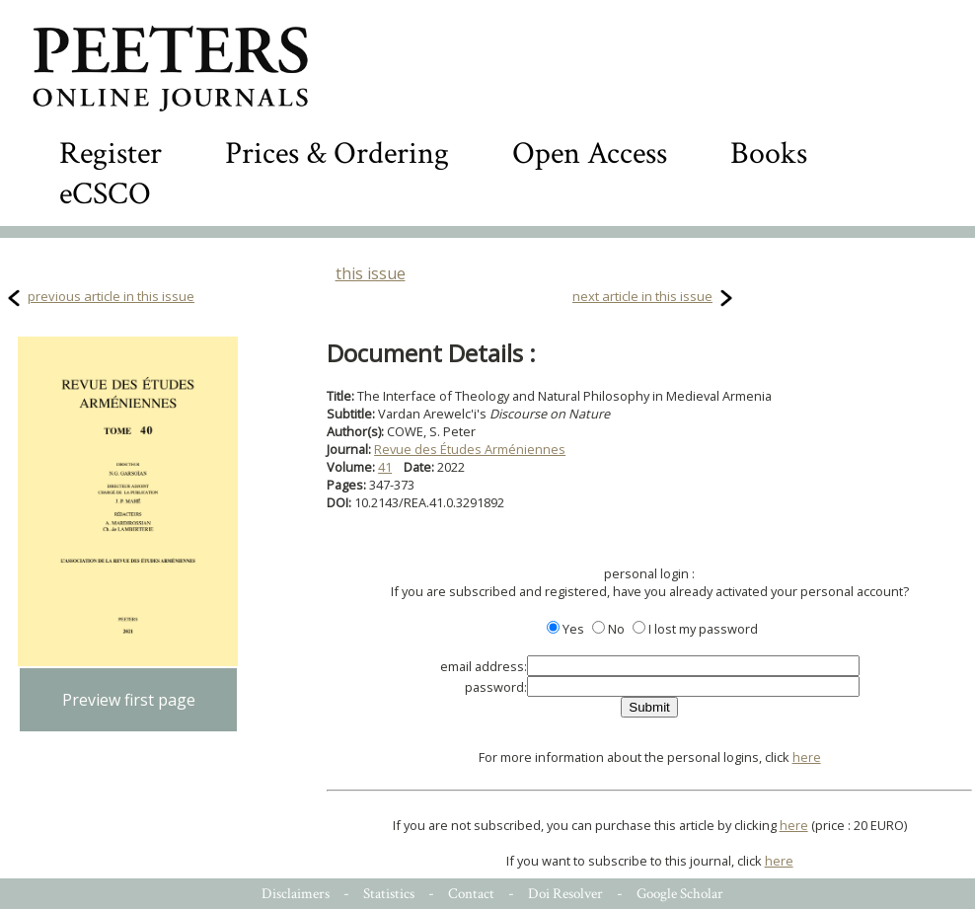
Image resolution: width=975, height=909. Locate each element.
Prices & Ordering (337, 153)
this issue (371, 273)
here (806, 757)
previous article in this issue (111, 296)
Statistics (388, 893)
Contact (471, 893)
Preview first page (128, 700)
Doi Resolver (565, 893)
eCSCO (105, 194)
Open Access (589, 153)
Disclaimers (296, 893)
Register (110, 153)
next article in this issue (642, 296)
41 (385, 467)
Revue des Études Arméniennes (469, 449)
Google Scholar (680, 893)
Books (768, 153)
